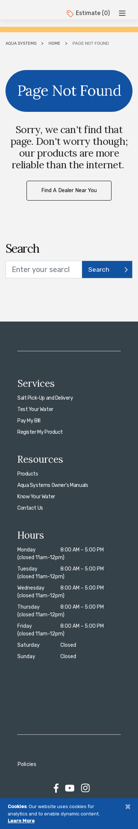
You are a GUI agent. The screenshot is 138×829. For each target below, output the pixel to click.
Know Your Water (36, 497)
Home (54, 43)
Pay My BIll (28, 421)
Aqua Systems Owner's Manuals (52, 485)
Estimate (88, 13)
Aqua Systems (21, 43)
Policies (26, 764)
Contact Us (30, 508)
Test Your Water (35, 409)
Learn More (21, 821)
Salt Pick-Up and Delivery (45, 398)
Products (27, 474)
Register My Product (40, 432)
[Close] (128, 806)
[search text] (44, 269)
